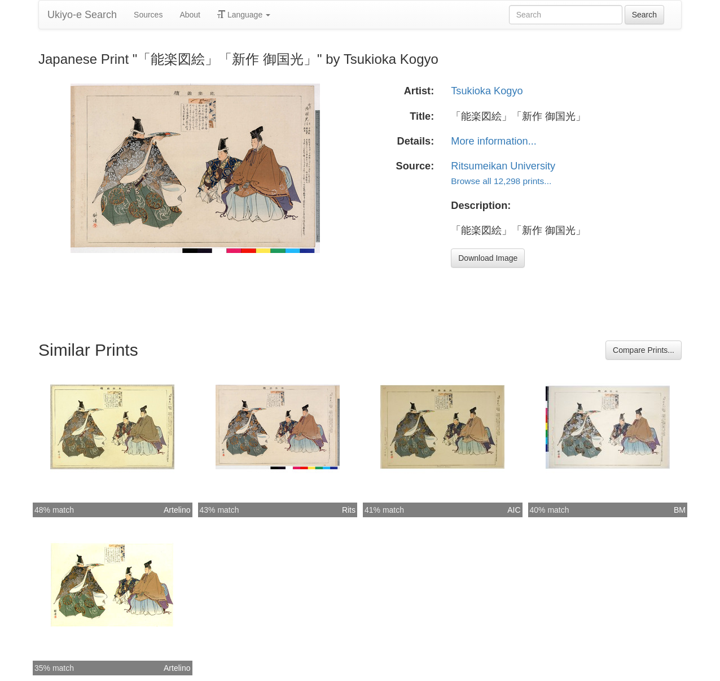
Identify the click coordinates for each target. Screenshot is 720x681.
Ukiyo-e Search (82, 14)
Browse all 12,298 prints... (501, 181)
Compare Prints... (643, 350)
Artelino (177, 509)
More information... (494, 141)
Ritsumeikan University (503, 166)
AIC (513, 509)
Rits (348, 509)
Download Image (487, 258)
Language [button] (243, 14)
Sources (148, 14)
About (189, 14)
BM (680, 509)
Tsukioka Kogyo (487, 91)
